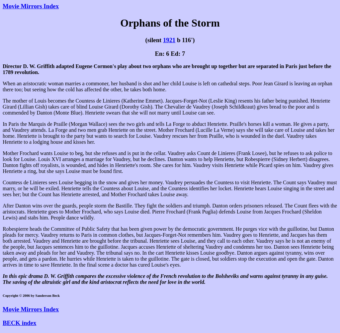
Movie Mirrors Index (31, 6)
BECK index (19, 322)
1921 (169, 40)
